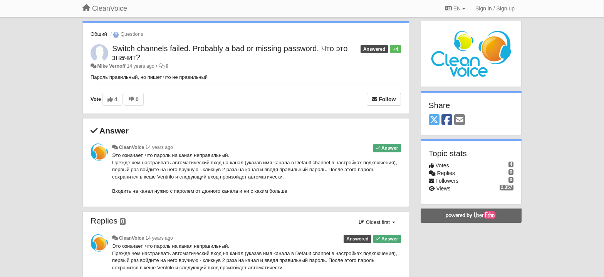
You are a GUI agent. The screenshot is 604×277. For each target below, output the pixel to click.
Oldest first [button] (377, 222)
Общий (99, 34)
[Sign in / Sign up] (495, 8)
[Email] (459, 120)
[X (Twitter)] (434, 120)
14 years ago (159, 147)
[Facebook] (446, 120)
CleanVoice (131, 147)
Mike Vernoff (111, 66)
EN (455, 8)
